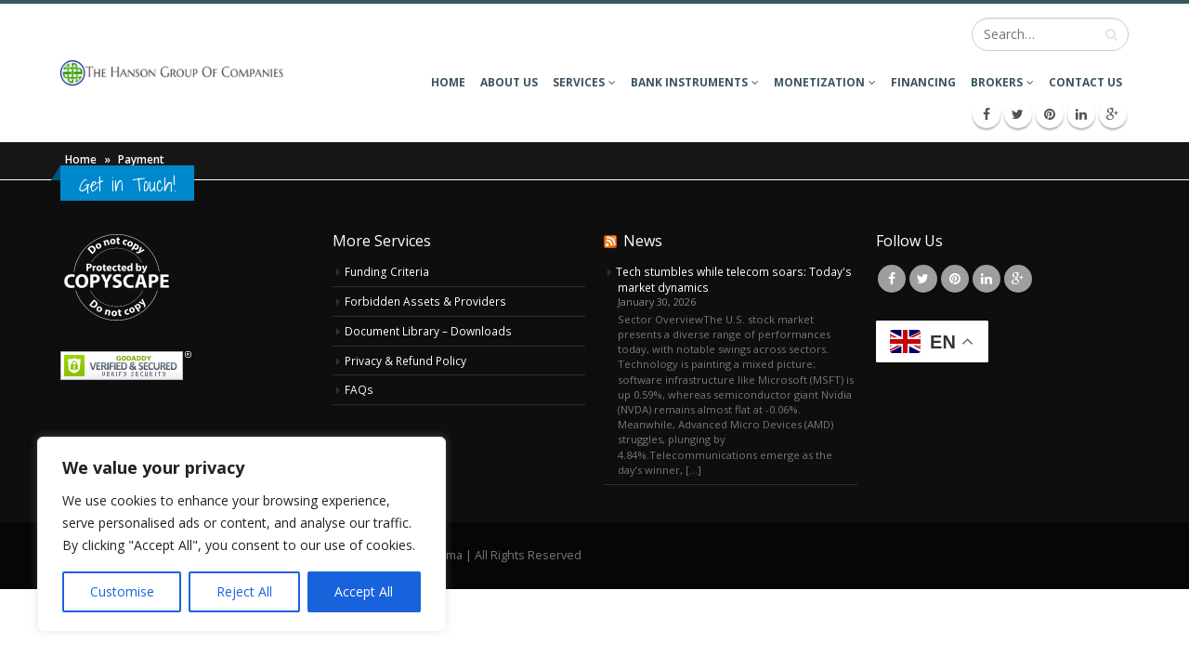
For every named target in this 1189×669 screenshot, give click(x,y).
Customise (122, 591)
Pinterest (955, 279)
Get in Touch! (127, 184)
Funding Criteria (388, 272)
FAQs (359, 393)
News (642, 240)
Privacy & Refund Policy (408, 363)
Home (448, 82)
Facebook (892, 279)
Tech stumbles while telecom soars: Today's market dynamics (715, 280)
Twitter (923, 279)
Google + (1018, 279)
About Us (509, 82)
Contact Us (1085, 82)
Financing (923, 82)
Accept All (363, 591)
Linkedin (986, 279)
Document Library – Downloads (430, 333)
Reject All (244, 591)
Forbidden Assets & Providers (428, 302)
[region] (241, 534)
